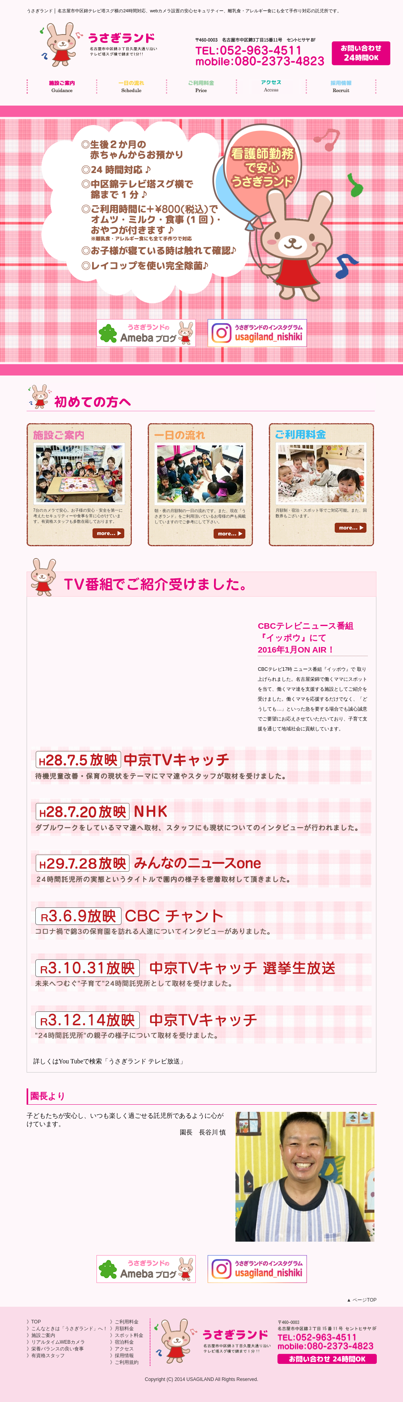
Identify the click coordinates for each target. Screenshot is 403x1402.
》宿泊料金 (122, 1342)
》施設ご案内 (41, 1335)
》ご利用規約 (124, 1362)
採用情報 (342, 86)
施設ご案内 (63, 86)
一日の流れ (132, 86)
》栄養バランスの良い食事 (55, 1349)
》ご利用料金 (124, 1322)
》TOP (34, 1322)
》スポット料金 (126, 1335)
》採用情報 (122, 1355)
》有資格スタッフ (46, 1355)
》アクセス (122, 1349)
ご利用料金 (202, 86)
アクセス (272, 86)
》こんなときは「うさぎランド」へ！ (67, 1328)
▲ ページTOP (362, 1300)
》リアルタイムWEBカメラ (56, 1342)
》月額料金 (122, 1328)
